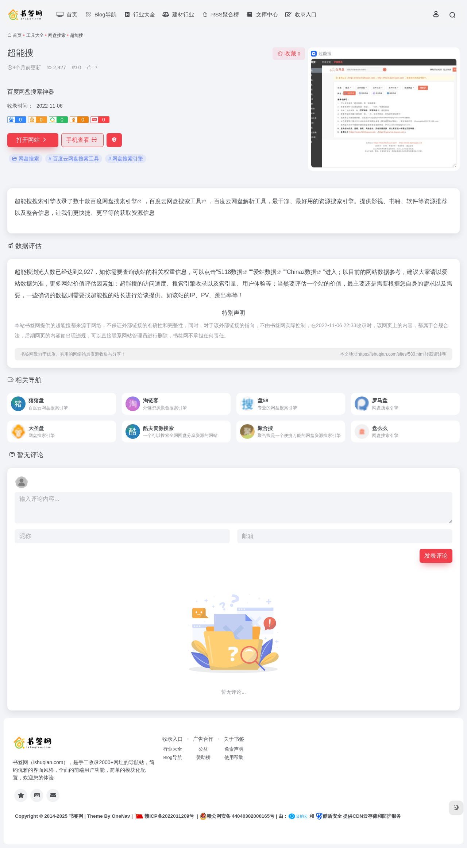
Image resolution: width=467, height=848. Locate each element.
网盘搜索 (57, 35)
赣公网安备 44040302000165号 (237, 816)
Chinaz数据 (302, 272)
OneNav (121, 816)
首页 (17, 35)
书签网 (76, 816)
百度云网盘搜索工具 (175, 201)
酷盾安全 (329, 816)
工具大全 (35, 35)
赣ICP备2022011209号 (164, 816)
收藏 (288, 53)
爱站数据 (265, 272)
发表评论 (436, 556)
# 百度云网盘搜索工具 (74, 159)
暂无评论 (30, 454)
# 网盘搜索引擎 (125, 159)
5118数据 (230, 272)
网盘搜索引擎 (119, 201)
